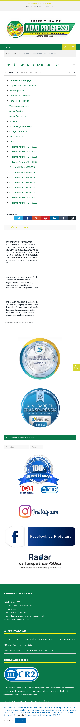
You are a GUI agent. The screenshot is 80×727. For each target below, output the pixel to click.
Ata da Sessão (16, 111)
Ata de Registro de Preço (20, 126)
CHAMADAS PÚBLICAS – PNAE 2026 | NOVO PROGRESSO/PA (29, 639)
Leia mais (19, 715)
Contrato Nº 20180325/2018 (22, 187)
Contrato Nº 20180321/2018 (22, 167)
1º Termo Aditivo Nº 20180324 (23, 151)
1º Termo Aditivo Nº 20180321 (23, 197)
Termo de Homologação (20, 80)
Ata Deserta (15, 121)
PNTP (15, 701)
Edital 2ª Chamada (17, 136)
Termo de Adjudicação (19, 95)
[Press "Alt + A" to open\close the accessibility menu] (76, 367)
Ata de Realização (17, 116)
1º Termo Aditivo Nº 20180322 (23, 202)
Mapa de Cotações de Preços (23, 85)
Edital (11, 141)
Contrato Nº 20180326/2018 (22, 192)
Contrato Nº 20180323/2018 (22, 177)
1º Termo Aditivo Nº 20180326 (23, 162)
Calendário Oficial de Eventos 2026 (18, 650)
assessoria (69, 687)
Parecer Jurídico (16, 90)
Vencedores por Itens (19, 106)
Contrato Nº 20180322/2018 (22, 172)
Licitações (72, 73)
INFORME (7, 645)
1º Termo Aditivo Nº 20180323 (23, 146)
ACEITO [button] (20, 720)
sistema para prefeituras (38, 687)
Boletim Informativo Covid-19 (39, 6)
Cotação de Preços (18, 131)
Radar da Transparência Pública (35, 701)
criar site (20, 687)
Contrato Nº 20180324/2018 (22, 182)
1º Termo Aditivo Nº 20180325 (23, 156)
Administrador (13, 73)
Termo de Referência (19, 100)
